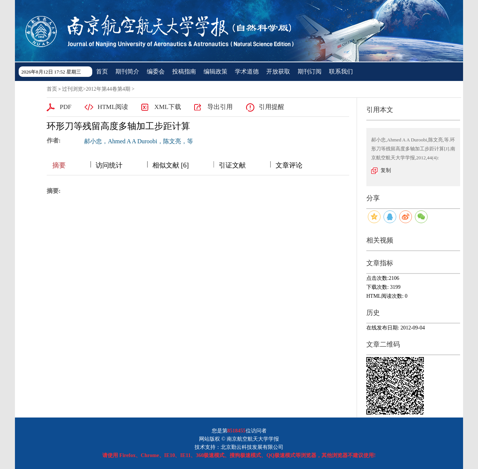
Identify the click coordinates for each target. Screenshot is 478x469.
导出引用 (220, 106)
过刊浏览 (72, 89)
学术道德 (247, 71)
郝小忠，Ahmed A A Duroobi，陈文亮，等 (138, 141)
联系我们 (341, 71)
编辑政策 (215, 71)
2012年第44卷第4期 (108, 89)
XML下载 (167, 106)
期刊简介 (127, 71)
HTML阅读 (112, 106)
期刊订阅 (310, 71)
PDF (65, 106)
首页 (102, 71)
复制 (386, 170)
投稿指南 (184, 71)
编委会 (156, 71)
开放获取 (278, 71)
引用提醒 (271, 106)
